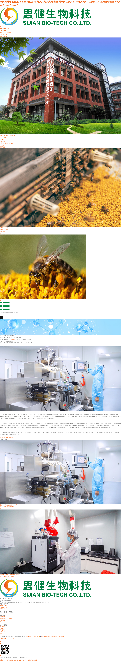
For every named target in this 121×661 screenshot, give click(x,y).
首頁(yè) (2, 26)
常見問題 (2, 631)
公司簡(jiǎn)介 (4, 30)
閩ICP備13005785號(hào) (32, 636)
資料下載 (2, 633)
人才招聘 (2, 233)
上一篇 (1, 437)
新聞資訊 (2, 139)
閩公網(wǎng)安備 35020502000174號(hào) (52, 636)
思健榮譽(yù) (3, 36)
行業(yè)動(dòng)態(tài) (7, 143)
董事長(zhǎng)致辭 (5, 32)
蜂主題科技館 (4, 137)
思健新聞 (2, 141)
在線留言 (2, 231)
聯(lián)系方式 (4, 229)
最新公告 (2, 147)
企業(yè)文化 (3, 34)
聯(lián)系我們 (4, 227)
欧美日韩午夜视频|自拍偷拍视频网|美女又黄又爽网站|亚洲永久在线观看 (18, 660)
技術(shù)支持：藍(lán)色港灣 (7, 638)
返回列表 (6, 437)
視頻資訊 (2, 145)
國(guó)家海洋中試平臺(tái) (8, 135)
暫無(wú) (11, 437)
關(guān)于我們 (4, 28)
